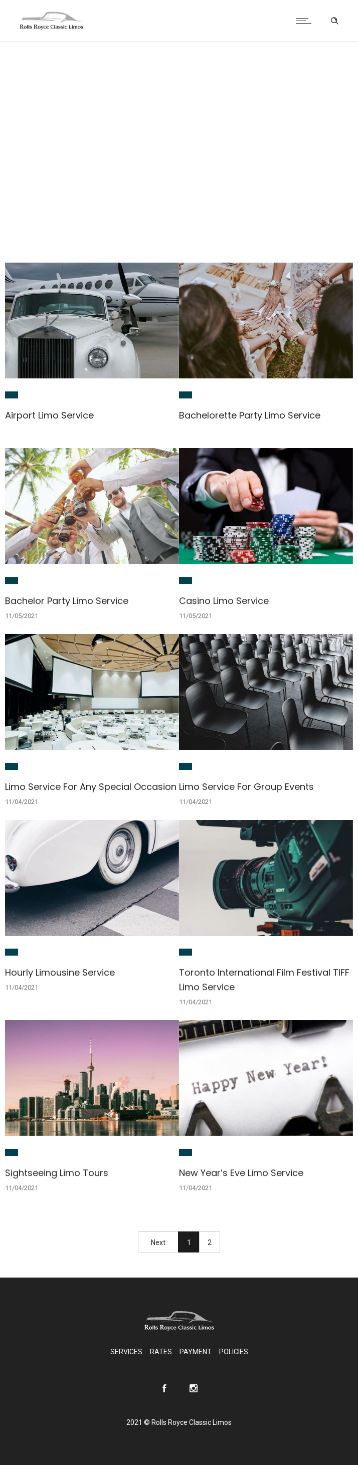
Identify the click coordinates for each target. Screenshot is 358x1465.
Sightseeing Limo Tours (56, 1172)
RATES (161, 1352)
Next (158, 1242)
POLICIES (233, 1352)
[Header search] (334, 21)
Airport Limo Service (49, 415)
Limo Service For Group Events (246, 786)
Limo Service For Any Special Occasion (90, 786)
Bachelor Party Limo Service (66, 600)
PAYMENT (196, 1352)
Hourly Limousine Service (60, 972)
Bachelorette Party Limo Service (249, 415)
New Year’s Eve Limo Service (241, 1172)
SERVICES (126, 1352)
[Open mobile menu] (306, 21)
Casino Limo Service (224, 600)
